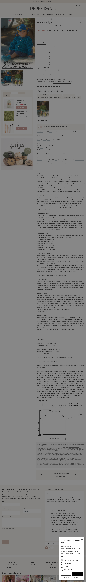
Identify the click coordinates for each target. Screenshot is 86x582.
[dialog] (71, 558)
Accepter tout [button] (77, 574)
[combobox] (82, 539)
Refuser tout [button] (66, 574)
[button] (72, 578)
